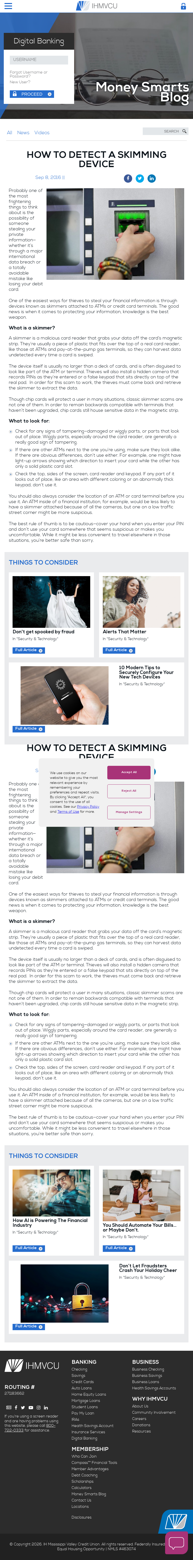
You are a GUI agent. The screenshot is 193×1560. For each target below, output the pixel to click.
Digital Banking (84, 1438)
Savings (78, 1375)
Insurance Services (88, 1432)
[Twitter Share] (140, 178)
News (23, 133)
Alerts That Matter (124, 632)
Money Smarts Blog (89, 1494)
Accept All (129, 772)
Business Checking (148, 1369)
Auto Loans (82, 1388)
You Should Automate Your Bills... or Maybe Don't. (139, 1228)
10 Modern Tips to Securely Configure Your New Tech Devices (146, 673)
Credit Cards (83, 1382)
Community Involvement (154, 1412)
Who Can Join (84, 1456)
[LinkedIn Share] (152, 178)
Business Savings (147, 1375)
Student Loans (85, 1407)
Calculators (81, 1487)
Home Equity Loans (89, 1394)
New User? (20, 82)
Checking (79, 1369)
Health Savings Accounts (154, 1388)
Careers (139, 1418)
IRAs (75, 1419)
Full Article (26, 650)
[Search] (165, 131)
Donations (141, 1425)
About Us (140, 1406)
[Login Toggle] (183, 6)
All (9, 133)
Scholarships (82, 1481)
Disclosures (81, 1517)
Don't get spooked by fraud (43, 632)
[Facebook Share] (128, 178)
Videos (42, 133)
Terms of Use (68, 811)
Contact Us (81, 1500)
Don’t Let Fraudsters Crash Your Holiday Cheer (148, 1269)
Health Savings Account (93, 1425)
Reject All (129, 791)
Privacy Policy (88, 806)
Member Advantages (90, 1469)
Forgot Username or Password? (28, 75)
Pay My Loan (83, 1413)
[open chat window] (176, 1543)
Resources (141, 1431)
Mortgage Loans (86, 1400)
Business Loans (145, 1382)
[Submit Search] (184, 131)
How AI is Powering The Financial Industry (50, 1223)
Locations (80, 1506)
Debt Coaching (85, 1475)
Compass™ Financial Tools (94, 1462)
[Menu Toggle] (8, 6)
